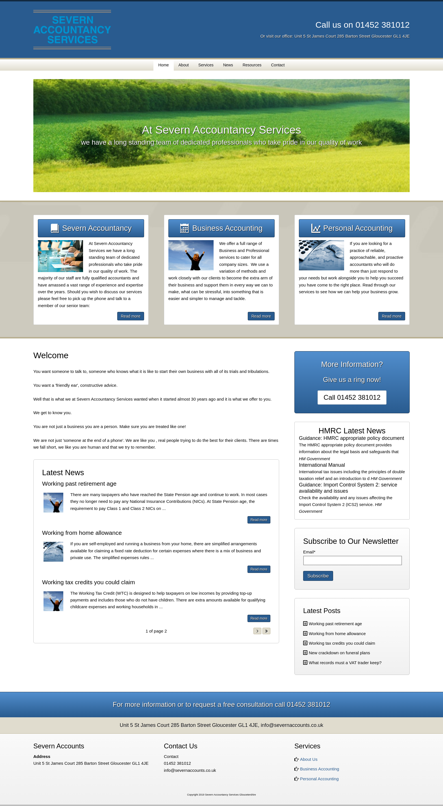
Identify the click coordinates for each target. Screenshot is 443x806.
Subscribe (318, 576)
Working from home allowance (82, 532)
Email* (309, 551)
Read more (130, 316)
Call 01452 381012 (352, 397)
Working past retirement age (79, 483)
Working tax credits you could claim (88, 582)
